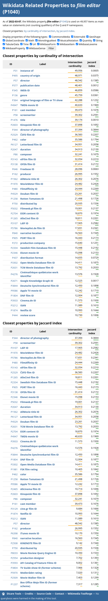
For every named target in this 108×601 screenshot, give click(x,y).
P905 (15, 238)
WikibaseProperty (15, 48)
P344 (15, 129)
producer (25, 174)
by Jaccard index (65, 31)
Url (34, 44)
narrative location (31, 233)
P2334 (14, 247)
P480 (15, 188)
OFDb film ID (27, 164)
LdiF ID (24, 223)
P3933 (14, 300)
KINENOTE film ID (30, 543)
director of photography (34, 129)
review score (27, 315)
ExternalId (79, 36)
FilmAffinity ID (28, 188)
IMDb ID (25, 90)
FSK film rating (29, 469)
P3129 (14, 508)
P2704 (14, 213)
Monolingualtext (47, 40)
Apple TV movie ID (31, 290)
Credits (29, 593)
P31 (16, 70)
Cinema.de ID (28, 300)
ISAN (23, 305)
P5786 (14, 228)
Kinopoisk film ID (30, 124)
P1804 (14, 295)
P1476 (14, 120)
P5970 (14, 572)
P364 (15, 100)
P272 (15, 243)
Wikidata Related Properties (36, 5)
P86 (16, 154)
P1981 (14, 469)
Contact (59, 593)
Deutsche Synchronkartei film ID (39, 285)
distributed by (28, 203)
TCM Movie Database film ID (36, 267)
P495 (15, 75)
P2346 (14, 252)
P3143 (14, 159)
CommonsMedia (61, 36)
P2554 (14, 558)
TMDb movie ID (29, 105)
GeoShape (95, 36)
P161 (15, 110)
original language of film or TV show (41, 100)
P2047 (14, 149)
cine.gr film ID (28, 508)
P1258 (14, 198)
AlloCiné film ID (29, 218)
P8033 (14, 553)
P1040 (63, 21)
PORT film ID (27, 238)
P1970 (14, 184)
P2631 (14, 267)
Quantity (87, 40)
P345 (15, 90)
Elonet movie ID (29, 252)
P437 (15, 257)
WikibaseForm (48, 44)
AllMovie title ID (29, 179)
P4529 (14, 193)
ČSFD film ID (27, 134)
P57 (16, 80)
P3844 (14, 285)
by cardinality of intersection (39, 31)
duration (25, 149)
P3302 (14, 262)
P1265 (14, 218)
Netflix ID (25, 310)
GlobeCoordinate (15, 40)
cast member (28, 110)
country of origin (30, 75)
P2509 (14, 577)
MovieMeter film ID (31, 184)
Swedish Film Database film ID (38, 247)
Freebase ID (27, 169)
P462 (15, 139)
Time (26, 44)
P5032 (14, 208)
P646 (15, 169)
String (99, 40)
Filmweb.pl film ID (31, 208)
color (23, 139)
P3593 (14, 563)
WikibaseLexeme (88, 44)
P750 (15, 203)
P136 (15, 95)
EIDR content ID (29, 213)
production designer (32, 558)
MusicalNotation (69, 40)
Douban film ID (29, 193)
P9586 (14, 290)
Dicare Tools (14, 593)
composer (26, 154)
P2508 (14, 543)
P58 (16, 115)
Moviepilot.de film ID (32, 228)
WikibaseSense (37, 48)
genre (23, 95)
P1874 (14, 310)
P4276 (14, 274)
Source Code (44, 593)
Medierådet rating (31, 572)
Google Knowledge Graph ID (36, 280)
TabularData (12, 44)
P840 (15, 233)
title (22, 120)
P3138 (14, 164)
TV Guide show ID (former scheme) (40, 567)
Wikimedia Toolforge (80, 593)
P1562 (14, 179)
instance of (26, 70)
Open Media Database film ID (37, 262)
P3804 (14, 567)
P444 (15, 315)
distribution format (31, 257)
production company (32, 243)
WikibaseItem (67, 44)
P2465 (14, 489)
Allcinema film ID (30, 489)
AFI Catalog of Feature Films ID (38, 563)
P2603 (14, 124)
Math (31, 40)
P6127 (14, 144)
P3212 (14, 305)
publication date (30, 85)
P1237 (14, 584)
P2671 (14, 280)
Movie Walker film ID (32, 577)
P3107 (14, 223)
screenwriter (28, 115)
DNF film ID (27, 295)
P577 (15, 85)
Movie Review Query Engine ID (38, 553)
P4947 (14, 105)
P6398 (14, 533)
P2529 (14, 134)
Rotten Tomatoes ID (32, 198)
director (25, 80)
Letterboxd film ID (31, 144)
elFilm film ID (28, 159)
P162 (15, 174)
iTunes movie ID (29, 533)
